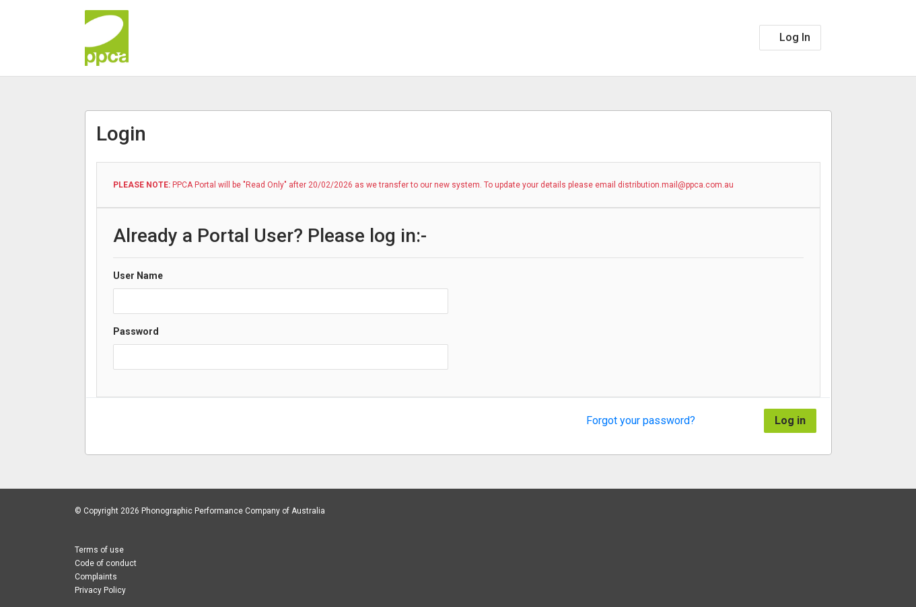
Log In (793, 37)
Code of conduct (106, 563)
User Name (138, 275)
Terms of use (99, 550)
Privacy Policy (100, 590)
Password (136, 331)
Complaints (96, 576)
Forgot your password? (640, 420)
